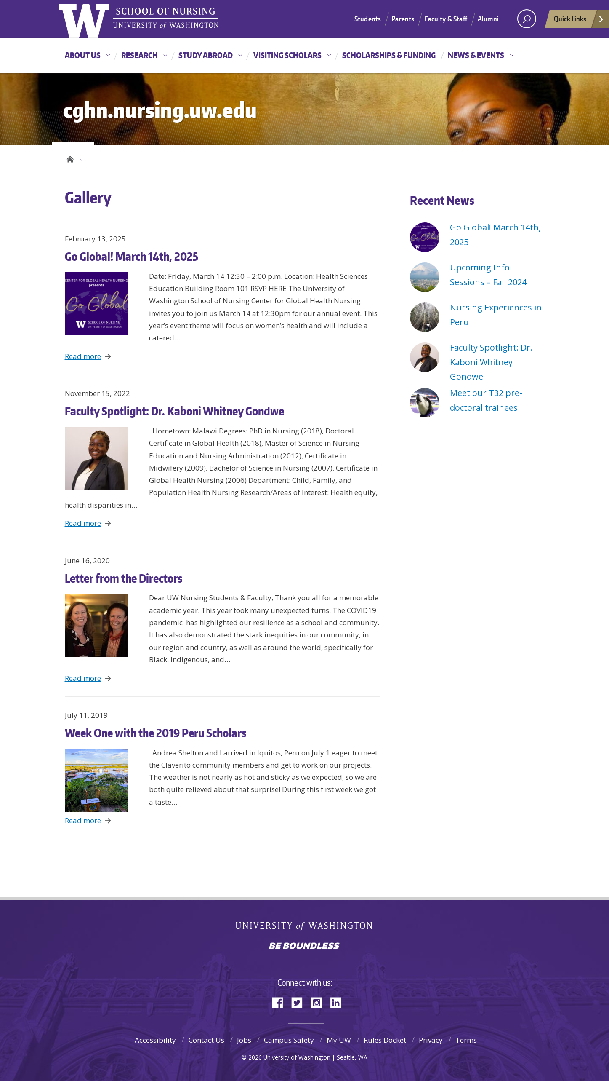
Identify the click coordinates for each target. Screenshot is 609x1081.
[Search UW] (526, 18)
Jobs (244, 1040)
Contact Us (206, 1040)
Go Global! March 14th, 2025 (131, 256)
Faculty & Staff (446, 18)
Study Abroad (205, 55)
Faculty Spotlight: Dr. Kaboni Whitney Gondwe (174, 411)
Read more (83, 356)
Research (139, 55)
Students (367, 18)
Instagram (319, 1002)
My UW (339, 1040)
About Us (83, 55)
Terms (466, 1040)
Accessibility (155, 1040)
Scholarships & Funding (389, 55)
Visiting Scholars (287, 55)
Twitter (300, 1002)
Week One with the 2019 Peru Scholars (156, 732)
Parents (402, 18)
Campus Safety (289, 1040)
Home (70, 158)
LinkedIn (339, 1002)
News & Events (476, 55)
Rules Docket (385, 1040)
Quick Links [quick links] (579, 21)
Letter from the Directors (124, 578)
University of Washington (304, 927)
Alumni (488, 18)
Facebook (281, 1002)
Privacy (431, 1040)
